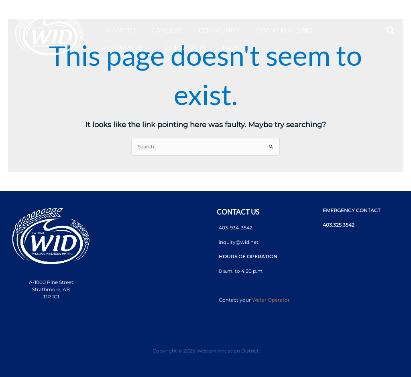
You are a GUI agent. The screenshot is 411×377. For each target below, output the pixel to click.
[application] (203, 13)
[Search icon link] (391, 30)
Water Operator (271, 300)
